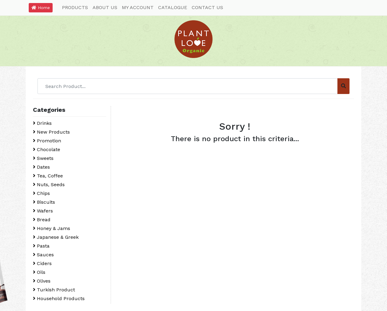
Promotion (47, 141)
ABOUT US (105, 7)
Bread (41, 219)
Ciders (42, 263)
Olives (41, 281)
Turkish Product (54, 290)
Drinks (42, 123)
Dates (41, 167)
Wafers (43, 211)
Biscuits (44, 202)
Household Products (59, 298)
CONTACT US (207, 7)
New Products (51, 132)
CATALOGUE (172, 7)
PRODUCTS (75, 7)
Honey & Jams (51, 228)
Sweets (43, 158)
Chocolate (46, 149)
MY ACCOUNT (138, 7)
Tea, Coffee (48, 176)
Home (40, 7)
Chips (41, 193)
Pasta (41, 246)
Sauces (43, 255)
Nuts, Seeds (49, 184)
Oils (39, 272)
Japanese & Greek (56, 237)
